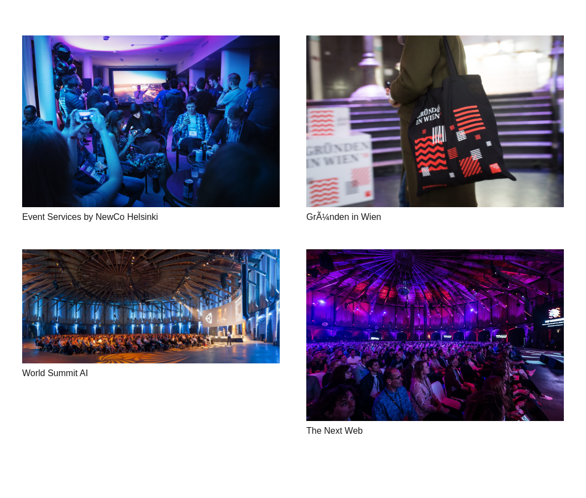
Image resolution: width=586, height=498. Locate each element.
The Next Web (334, 430)
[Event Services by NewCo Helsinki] (151, 121)
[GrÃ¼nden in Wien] (435, 121)
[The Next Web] (435, 335)
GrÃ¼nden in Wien (343, 217)
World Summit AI (55, 373)
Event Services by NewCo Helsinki (90, 217)
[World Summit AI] (151, 306)
